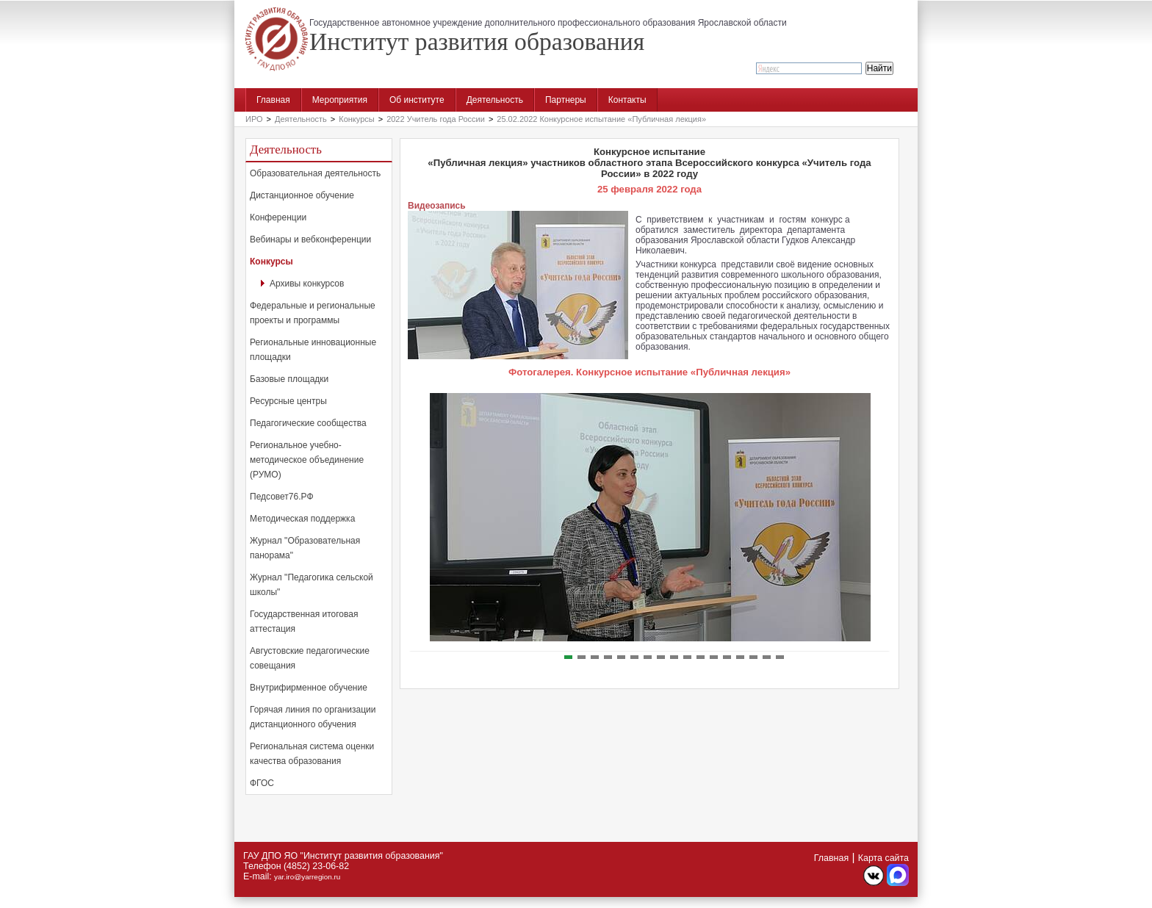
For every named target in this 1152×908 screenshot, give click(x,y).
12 (714, 657)
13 (727, 657)
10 (687, 657)
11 (700, 657)
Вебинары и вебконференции (310, 239)
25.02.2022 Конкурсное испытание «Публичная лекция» (601, 119)
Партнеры (565, 100)
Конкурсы (356, 119)
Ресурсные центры (288, 401)
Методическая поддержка (302, 519)
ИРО (254, 119)
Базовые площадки (289, 379)
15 (753, 657)
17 (780, 657)
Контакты (627, 100)
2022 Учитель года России (435, 119)
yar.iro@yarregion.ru (307, 877)
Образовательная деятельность (315, 173)
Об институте (416, 100)
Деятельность (495, 100)
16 (767, 657)
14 (740, 657)
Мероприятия (339, 100)
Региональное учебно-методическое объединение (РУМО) (307, 460)
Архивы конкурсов (307, 283)
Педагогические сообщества (308, 423)
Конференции (278, 217)
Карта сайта (883, 858)
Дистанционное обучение (302, 195)
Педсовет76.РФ (282, 496)
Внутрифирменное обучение (308, 687)
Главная (273, 100)
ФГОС (262, 783)
